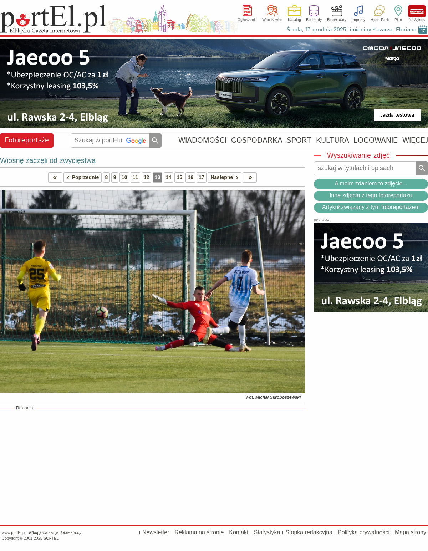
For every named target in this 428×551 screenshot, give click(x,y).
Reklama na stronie (199, 532)
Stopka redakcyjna (308, 532)
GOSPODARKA (256, 140)
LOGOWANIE (375, 140)
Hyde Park (380, 20)
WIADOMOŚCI (202, 140)
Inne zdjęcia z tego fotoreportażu (371, 195)
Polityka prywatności (363, 532)
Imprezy (358, 20)
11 (135, 177)
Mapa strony (410, 532)
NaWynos (417, 11)
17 (201, 177)
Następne (225, 177)
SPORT (299, 140)
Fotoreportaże (27, 140)
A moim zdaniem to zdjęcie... (371, 183)
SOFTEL (51, 538)
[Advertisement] (152, 466)
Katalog (294, 20)
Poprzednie (81, 177)
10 (124, 177)
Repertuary (336, 20)
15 (179, 177)
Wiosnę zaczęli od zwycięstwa (48, 160)
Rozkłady (314, 20)
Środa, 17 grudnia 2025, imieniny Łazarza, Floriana (351, 30)
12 (146, 177)
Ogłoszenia (247, 20)
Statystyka (267, 532)
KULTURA (332, 140)
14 (169, 177)
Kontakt (238, 532)
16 (190, 177)
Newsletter (155, 532)
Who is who (272, 20)
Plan (398, 20)
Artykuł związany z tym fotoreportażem (371, 207)
